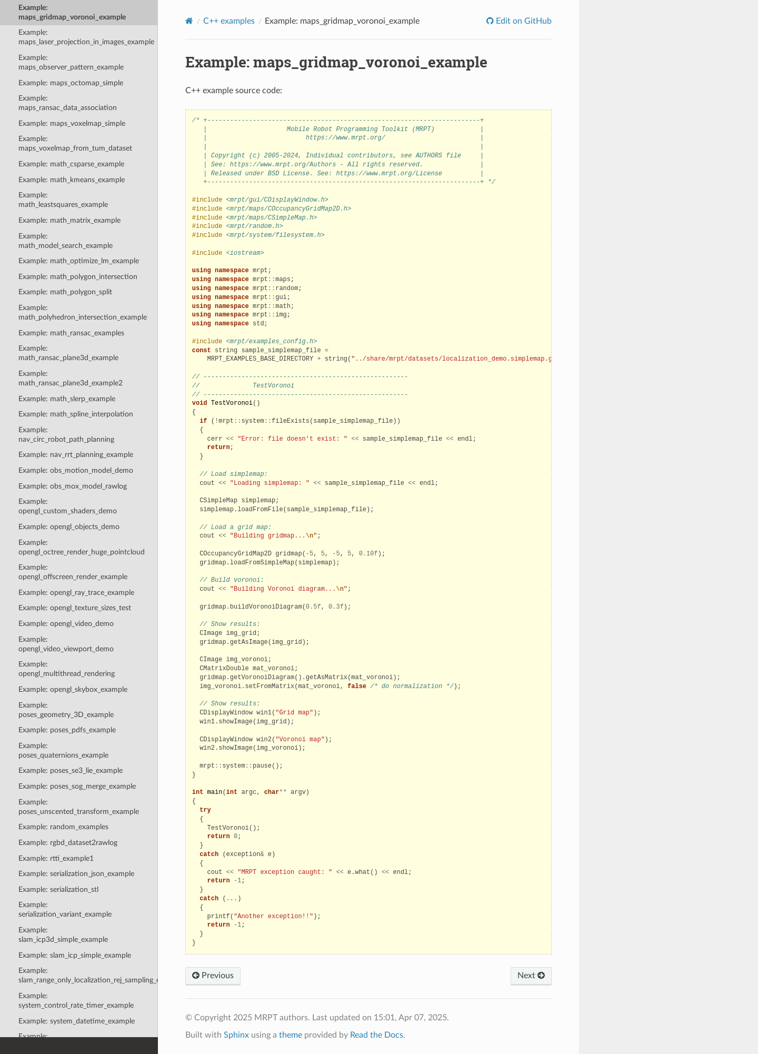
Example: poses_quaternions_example (63, 750)
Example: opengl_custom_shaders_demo (67, 506)
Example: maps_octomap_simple (70, 83)
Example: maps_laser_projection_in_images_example (86, 37)
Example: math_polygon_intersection (77, 277)
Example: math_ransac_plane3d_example (68, 353)
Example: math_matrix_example (69, 220)
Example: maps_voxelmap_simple (71, 123)
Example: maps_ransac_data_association (67, 103)
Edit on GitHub (523, 21)
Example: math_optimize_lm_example (78, 261)
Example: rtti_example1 (56, 858)
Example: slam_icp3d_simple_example (63, 934)
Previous (213, 975)
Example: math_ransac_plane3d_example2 (70, 378)
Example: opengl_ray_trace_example (76, 592)
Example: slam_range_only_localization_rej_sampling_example (88, 975)
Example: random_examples (63, 827)
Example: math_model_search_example (65, 241)
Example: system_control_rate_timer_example (76, 1000)
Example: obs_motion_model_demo (75, 470)
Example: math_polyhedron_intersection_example (82, 312)
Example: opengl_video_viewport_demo (66, 644)
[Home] (189, 20)
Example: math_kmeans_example (71, 180)
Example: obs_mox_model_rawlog (72, 486)
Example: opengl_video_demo (66, 624)
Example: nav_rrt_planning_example (75, 455)
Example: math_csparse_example (71, 164)
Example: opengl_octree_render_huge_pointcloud (81, 547)
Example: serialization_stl (58, 889)
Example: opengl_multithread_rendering (66, 669)
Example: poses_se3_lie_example (70, 770)
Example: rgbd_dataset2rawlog (67, 843)
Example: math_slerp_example (66, 399)
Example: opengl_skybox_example (72, 689)
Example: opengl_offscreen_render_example (72, 572)
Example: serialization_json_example (76, 874)
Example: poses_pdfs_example (67, 730)
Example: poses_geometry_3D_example (66, 710)
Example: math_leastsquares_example (63, 199)
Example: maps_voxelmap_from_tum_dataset (75, 143)
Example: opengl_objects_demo (68, 527)
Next (531, 975)
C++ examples (229, 21)
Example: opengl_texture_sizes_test (74, 608)
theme (290, 1035)
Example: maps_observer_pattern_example (71, 62)
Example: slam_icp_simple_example (74, 955)
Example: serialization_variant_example (65, 909)
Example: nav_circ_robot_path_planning (66, 434)
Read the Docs (376, 1035)
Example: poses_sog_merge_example (77, 786)
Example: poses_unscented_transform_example (78, 807)
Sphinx (236, 1035)
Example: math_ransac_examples (71, 333)
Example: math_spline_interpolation (75, 414)
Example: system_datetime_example (76, 1021)
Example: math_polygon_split (65, 292)
